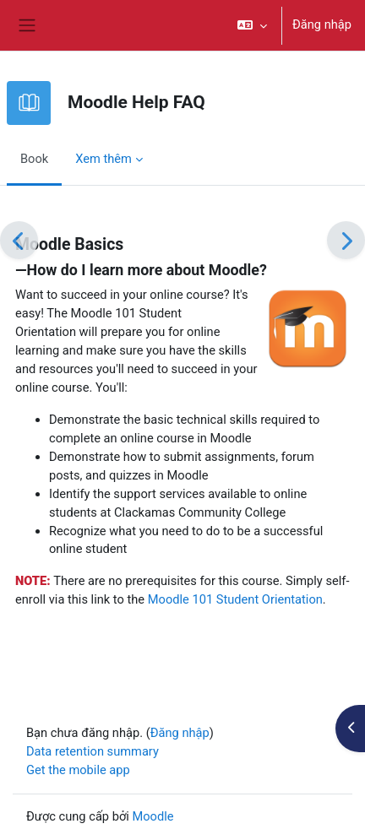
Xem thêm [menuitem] (103, 158)
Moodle (152, 816)
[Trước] (19, 240)
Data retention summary (92, 751)
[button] (252, 25)
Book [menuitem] (34, 158)
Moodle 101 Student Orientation (235, 599)
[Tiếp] (346, 240)
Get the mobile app (78, 770)
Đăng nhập (321, 24)
